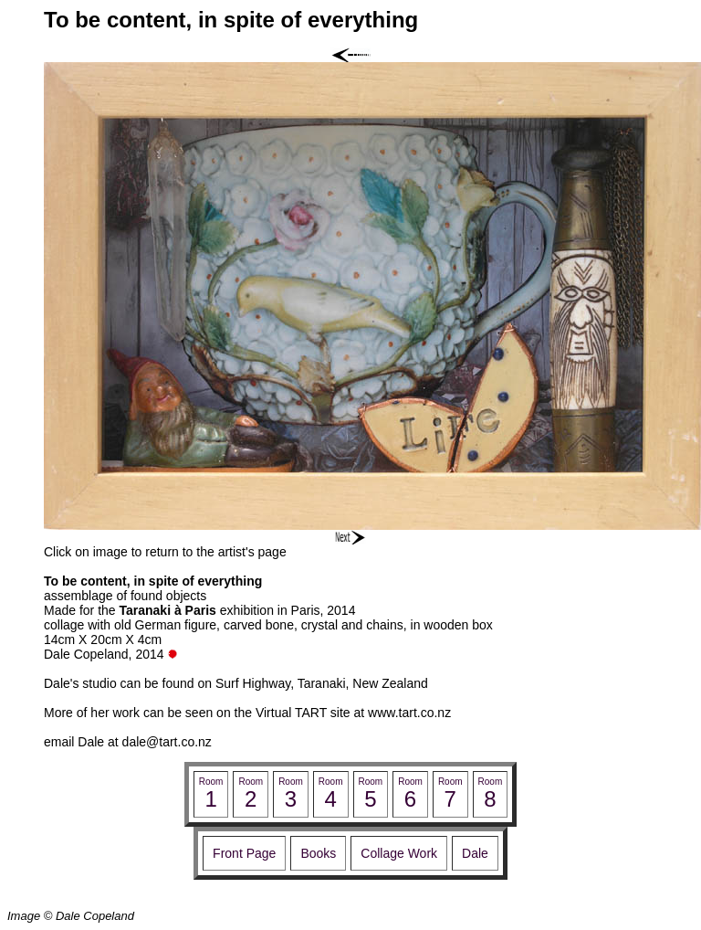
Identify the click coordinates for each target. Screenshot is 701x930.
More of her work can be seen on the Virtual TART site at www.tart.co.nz (247, 712)
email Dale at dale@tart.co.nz (128, 741)
